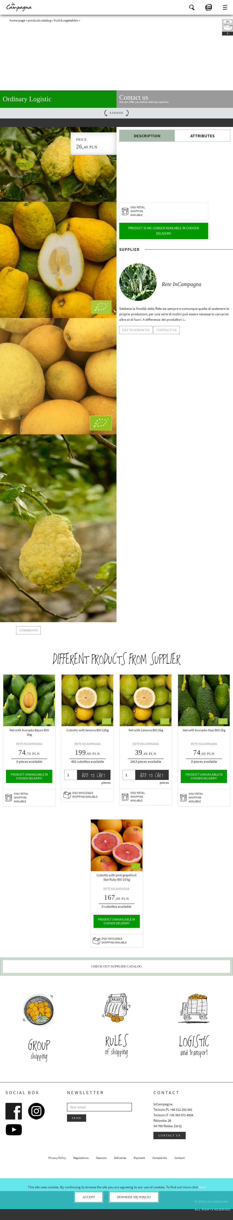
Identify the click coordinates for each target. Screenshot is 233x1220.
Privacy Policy (57, 1158)
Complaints (159, 1158)
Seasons (101, 1158)
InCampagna (19, 7)
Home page (17, 20)
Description (147, 135)
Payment (139, 1158)
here (202, 1187)
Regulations (81, 1158)
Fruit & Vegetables (66, 20)
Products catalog (39, 20)
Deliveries (120, 1158)
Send (76, 1118)
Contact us (169, 1135)
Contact (179, 1158)
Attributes (202, 135)
